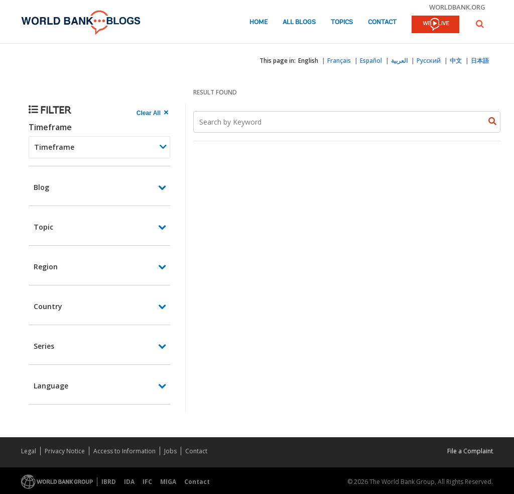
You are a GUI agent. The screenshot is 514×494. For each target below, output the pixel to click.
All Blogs (299, 22)
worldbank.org (457, 7)
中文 (456, 60)
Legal (28, 451)
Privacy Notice (65, 451)
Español (371, 60)
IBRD (108, 481)
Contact (382, 22)
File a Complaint (470, 451)
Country (48, 306)
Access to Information (124, 451)
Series (44, 346)
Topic (43, 227)
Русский (429, 60)
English (308, 60)
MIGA (168, 481)
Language (51, 385)
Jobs (170, 451)
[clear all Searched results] (154, 113)
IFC (147, 481)
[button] (480, 24)
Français (339, 60)
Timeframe (50, 127)
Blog (41, 187)
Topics (342, 22)
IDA (129, 481)
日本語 (480, 60)
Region (46, 266)
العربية (399, 60)
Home (258, 22)
